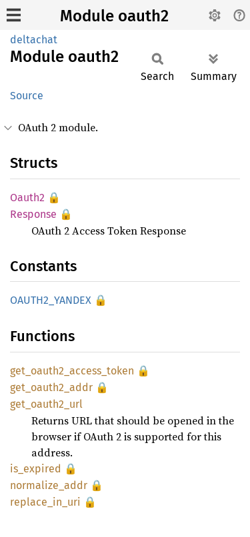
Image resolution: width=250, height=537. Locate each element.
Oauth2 (27, 197)
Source (26, 95)
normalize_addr (48, 485)
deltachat (33, 39)
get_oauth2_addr (51, 387)
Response (33, 214)
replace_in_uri (45, 502)
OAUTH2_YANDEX (50, 300)
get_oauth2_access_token (72, 370)
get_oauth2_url (46, 404)
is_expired (35, 468)
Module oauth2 (114, 16)
